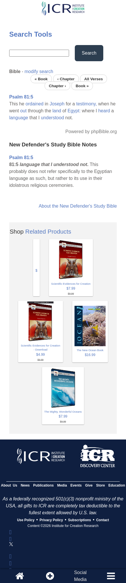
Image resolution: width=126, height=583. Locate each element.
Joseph (56, 103)
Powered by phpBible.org (91, 131)
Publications (43, 485)
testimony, (86, 103)
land (56, 110)
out (23, 110)
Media (62, 485)
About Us (9, 485)
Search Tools (30, 34)
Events (76, 485)
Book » (82, 85)
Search (89, 53)
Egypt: (74, 110)
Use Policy (26, 520)
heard (104, 110)
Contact (102, 520)
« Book (41, 79)
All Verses (93, 79)
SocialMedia (80, 576)
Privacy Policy (51, 520)
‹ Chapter (66, 79)
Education (116, 485)
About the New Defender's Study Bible (78, 206)
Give (89, 485)
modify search (38, 71)
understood (52, 117)
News (25, 485)
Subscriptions (79, 520)
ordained (34, 103)
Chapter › (57, 85)
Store (100, 485)
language (18, 117)
